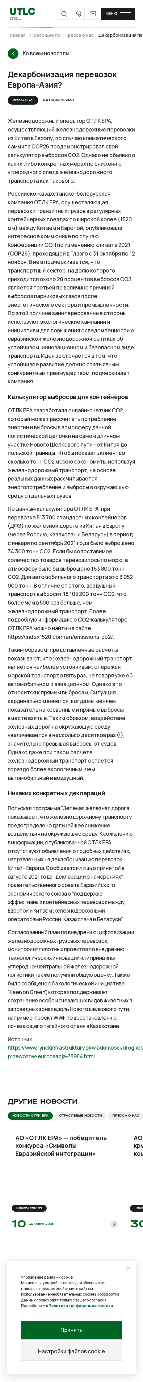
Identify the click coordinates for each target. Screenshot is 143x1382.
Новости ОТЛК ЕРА (30, 1115)
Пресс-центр (45, 35)
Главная (17, 35)
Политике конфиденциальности (80, 1305)
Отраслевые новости (80, 1115)
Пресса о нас (79, 35)
